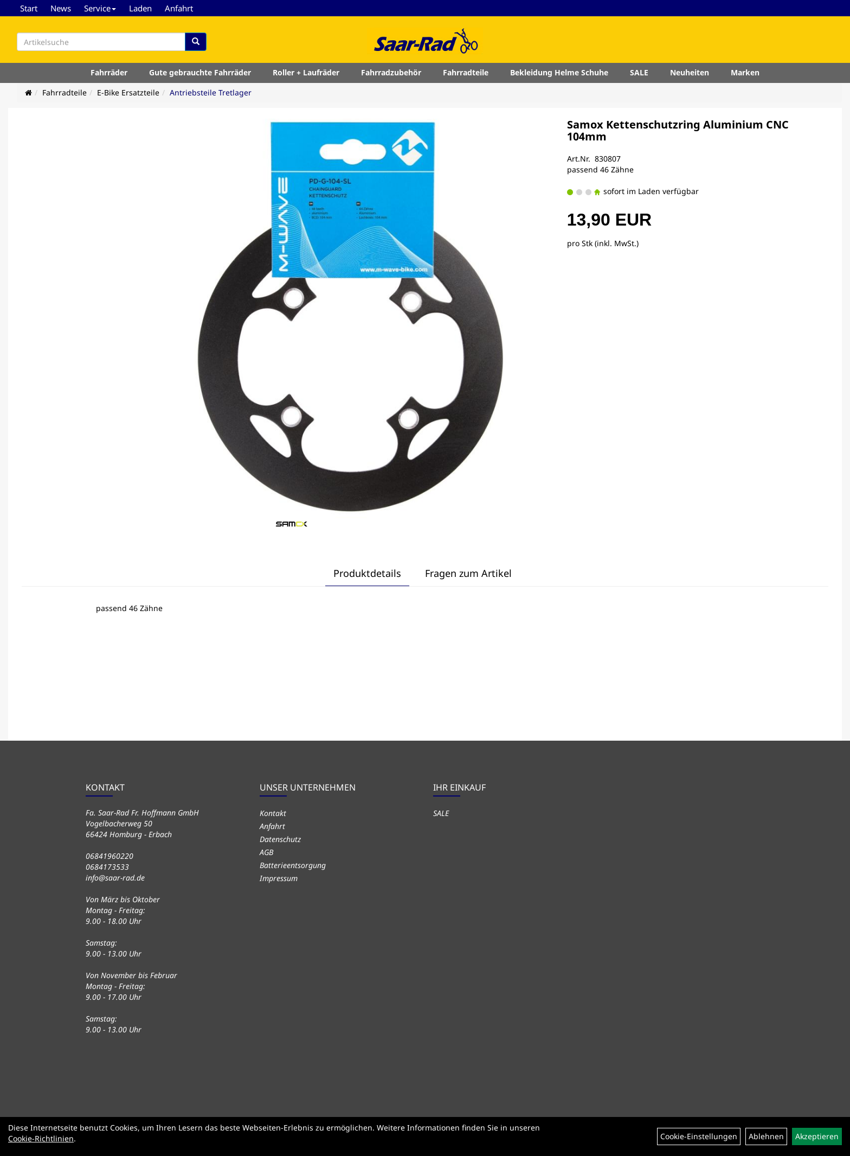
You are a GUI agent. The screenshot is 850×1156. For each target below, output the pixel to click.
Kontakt (273, 813)
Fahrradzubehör (391, 72)
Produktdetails (367, 573)
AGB (266, 852)
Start (28, 8)
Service (100, 8)
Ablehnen (766, 1136)
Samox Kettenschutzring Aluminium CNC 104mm (678, 130)
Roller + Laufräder (306, 72)
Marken (745, 72)
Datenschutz (280, 839)
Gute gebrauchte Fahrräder (200, 72)
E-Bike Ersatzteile (128, 92)
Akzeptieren (817, 1136)
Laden (140, 8)
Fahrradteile (465, 72)
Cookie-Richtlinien (41, 1138)
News (60, 8)
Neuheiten (689, 72)
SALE (639, 72)
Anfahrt (179, 8)
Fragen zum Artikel (468, 573)
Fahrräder (109, 72)
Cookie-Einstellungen (698, 1136)
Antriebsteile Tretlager (211, 92)
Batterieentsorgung (293, 865)
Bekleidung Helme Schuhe (559, 72)
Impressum (279, 878)
